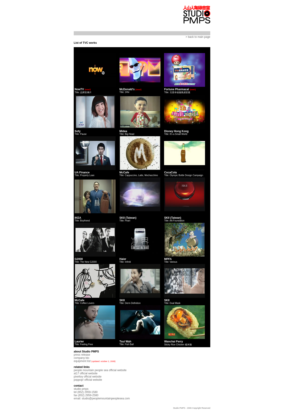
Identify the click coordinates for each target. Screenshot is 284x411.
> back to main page (198, 37)
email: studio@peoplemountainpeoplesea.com (102, 398)
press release (82, 354)
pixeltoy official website (87, 376)
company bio (81, 358)
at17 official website (86, 373)
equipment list (82, 361)
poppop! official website (88, 379)
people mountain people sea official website (100, 370)
